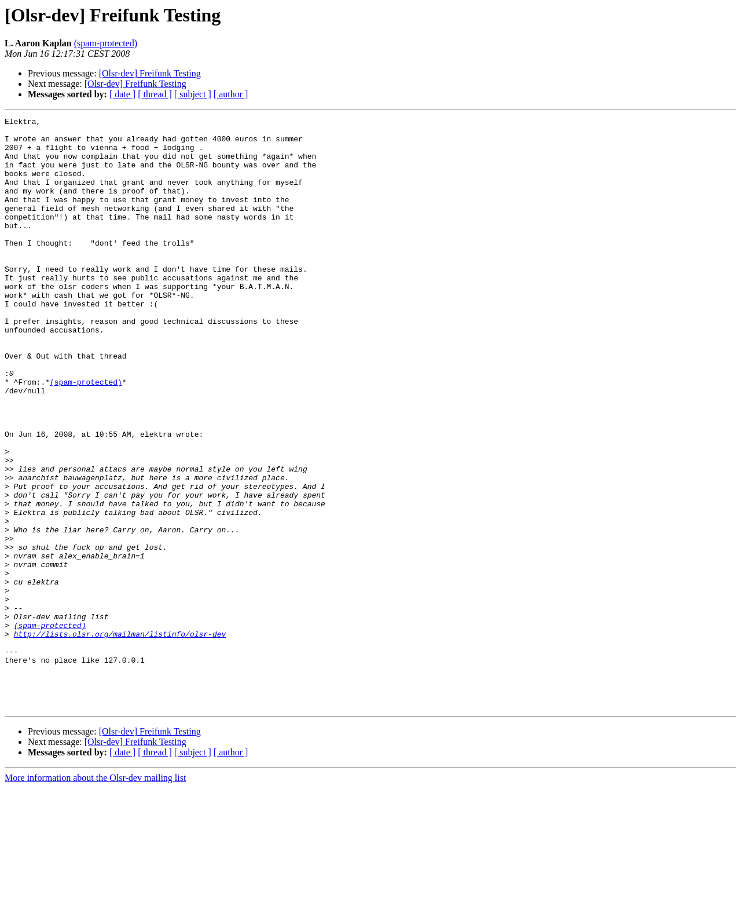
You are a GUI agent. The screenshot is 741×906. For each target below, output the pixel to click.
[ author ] (231, 94)
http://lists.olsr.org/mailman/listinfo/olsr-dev (120, 738)
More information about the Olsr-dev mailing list (95, 896)
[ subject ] (192, 94)
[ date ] (122, 94)
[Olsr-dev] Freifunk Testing (150, 73)
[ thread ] (155, 94)
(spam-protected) (105, 43)
